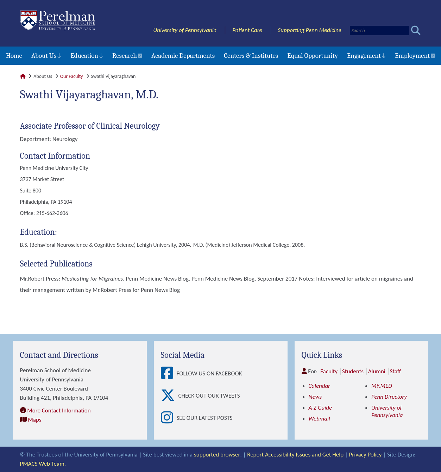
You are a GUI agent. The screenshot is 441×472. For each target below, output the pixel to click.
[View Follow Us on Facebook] (169, 373)
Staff (395, 371)
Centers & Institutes (251, 56)
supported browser (217, 454)
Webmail (319, 418)
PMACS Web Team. (43, 463)
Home (14, 56)
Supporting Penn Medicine (309, 30)
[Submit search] (415, 30)
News (315, 396)
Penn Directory (389, 396)
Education (84, 56)
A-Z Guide (320, 407)
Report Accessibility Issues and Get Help (295, 454)
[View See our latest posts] (169, 417)
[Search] (379, 30)
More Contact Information (58, 410)
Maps (34, 419)
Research (124, 56)
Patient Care (247, 30)
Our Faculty (71, 76)
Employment (412, 56)
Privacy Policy (365, 454)
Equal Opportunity (312, 56)
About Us (43, 56)
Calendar (319, 386)
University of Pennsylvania (184, 30)
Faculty (329, 371)
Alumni (376, 371)
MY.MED (381, 386)
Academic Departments (183, 56)
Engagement (364, 56)
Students (353, 371)
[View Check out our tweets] (169, 395)
